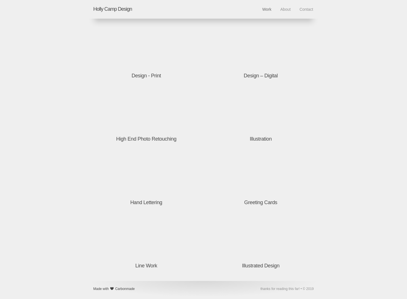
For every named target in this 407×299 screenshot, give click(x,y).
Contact (306, 9)
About (285, 9)
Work (266, 9)
